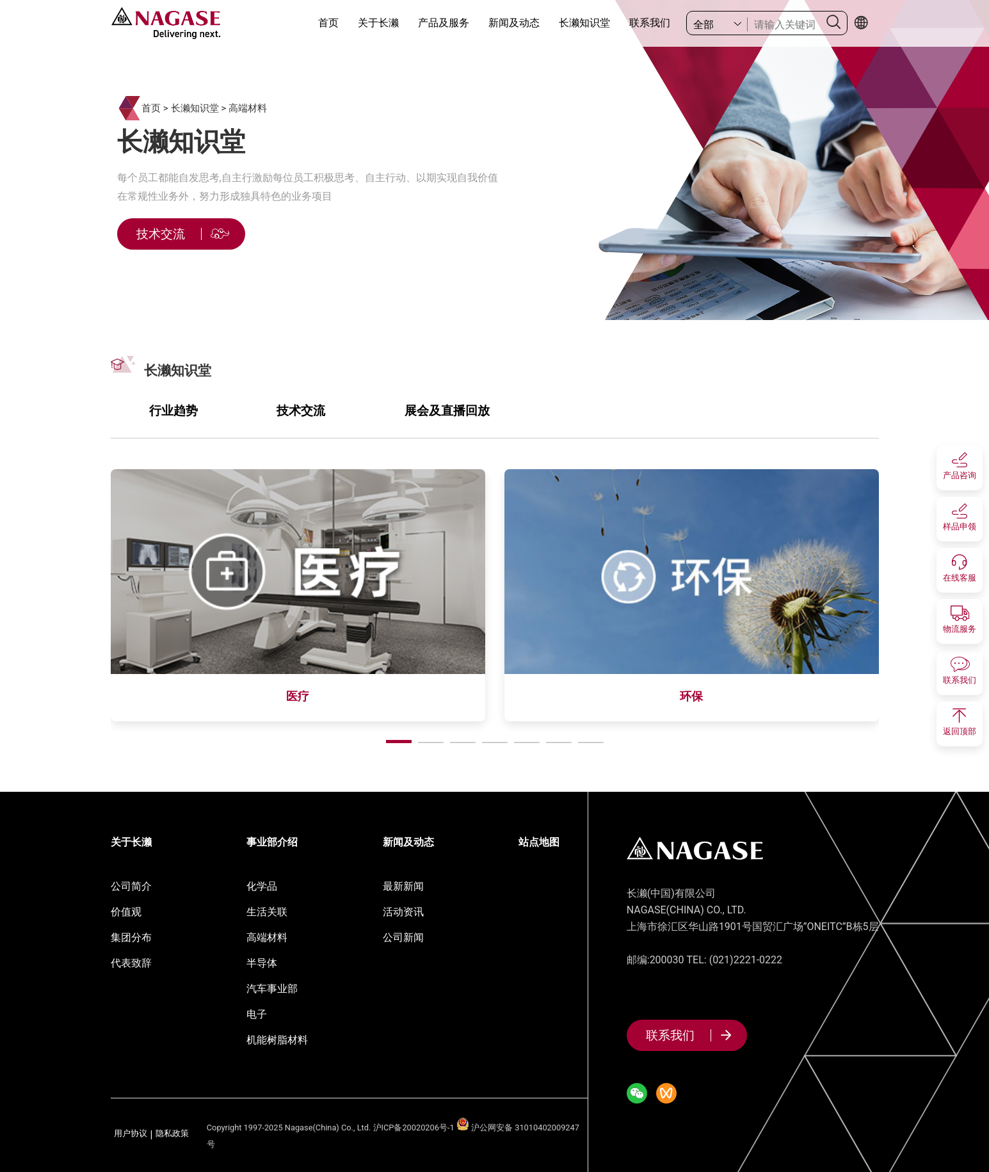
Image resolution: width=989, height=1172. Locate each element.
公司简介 (131, 886)
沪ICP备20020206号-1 (413, 1127)
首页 (328, 23)
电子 (256, 1014)
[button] (399, 741)
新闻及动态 (514, 23)
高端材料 (248, 108)
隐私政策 (172, 1134)
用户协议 (130, 1134)
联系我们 (649, 23)
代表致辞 (131, 963)
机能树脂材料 (277, 1040)
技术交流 (301, 410)
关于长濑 (378, 23)
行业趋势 (173, 410)
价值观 (126, 912)
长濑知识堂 (584, 23)
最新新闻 (403, 886)
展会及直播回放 (447, 410)
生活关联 (266, 912)
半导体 (261, 963)
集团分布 (131, 937)
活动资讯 (403, 912)
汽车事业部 (272, 989)
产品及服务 (443, 23)
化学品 (261, 886)
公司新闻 (403, 937)
